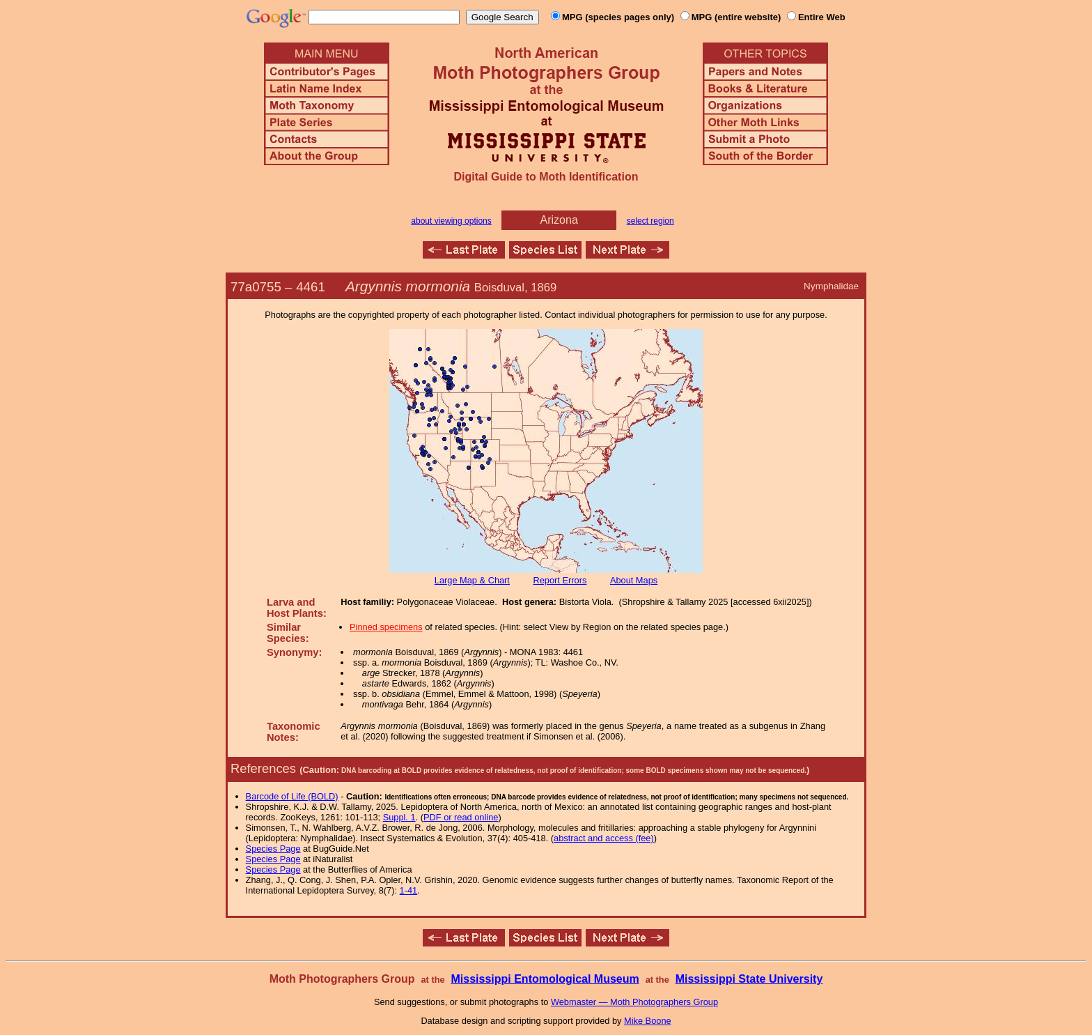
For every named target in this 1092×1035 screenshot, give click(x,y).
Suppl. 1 (399, 817)
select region (650, 221)
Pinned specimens (386, 627)
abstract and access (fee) (604, 838)
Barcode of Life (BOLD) (292, 796)
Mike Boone (647, 1020)
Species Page (273, 848)
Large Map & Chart (472, 580)
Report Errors (560, 580)
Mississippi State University (749, 979)
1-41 (409, 890)
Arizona (559, 220)
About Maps (633, 580)
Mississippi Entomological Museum (545, 979)
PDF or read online (460, 817)
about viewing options (451, 221)
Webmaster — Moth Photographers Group (634, 1002)
